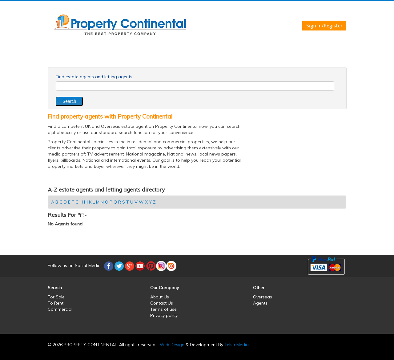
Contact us (274, 58)
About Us (159, 297)
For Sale (86, 58)
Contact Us (161, 303)
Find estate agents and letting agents (94, 76)
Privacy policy (164, 315)
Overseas (182, 58)
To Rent (115, 58)
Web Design (172, 344)
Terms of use (163, 309)
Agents (212, 58)
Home (59, 58)
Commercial (148, 58)
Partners (306, 58)
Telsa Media (236, 344)
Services (241, 58)
